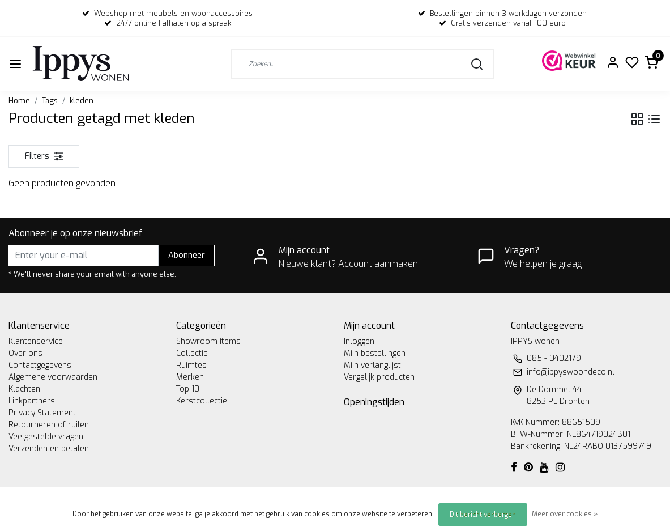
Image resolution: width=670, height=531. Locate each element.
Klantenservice (35, 341)
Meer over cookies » (565, 514)
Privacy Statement (42, 412)
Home (19, 100)
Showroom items (208, 341)
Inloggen (359, 341)
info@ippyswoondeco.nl (570, 372)
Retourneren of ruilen (48, 424)
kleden (81, 100)
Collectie (192, 353)
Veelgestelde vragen (45, 436)
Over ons (25, 353)
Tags (50, 100)
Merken (190, 377)
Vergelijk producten (379, 377)
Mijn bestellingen (375, 353)
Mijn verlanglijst (372, 365)
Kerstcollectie (201, 401)
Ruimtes (191, 365)
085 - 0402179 (554, 358)
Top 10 (187, 389)
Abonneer (186, 255)
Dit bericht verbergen (483, 514)
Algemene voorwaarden (52, 377)
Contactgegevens (39, 365)
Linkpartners (31, 401)
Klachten (24, 389)
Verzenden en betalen (48, 448)
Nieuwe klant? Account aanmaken (348, 264)
